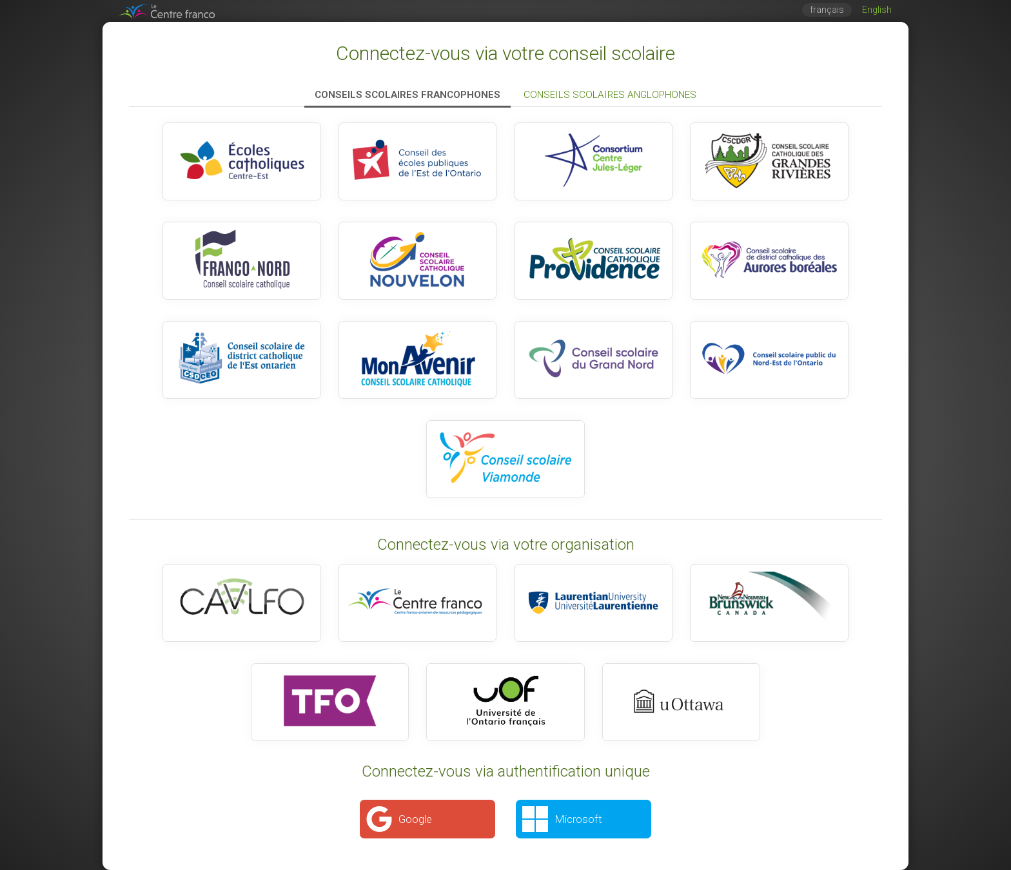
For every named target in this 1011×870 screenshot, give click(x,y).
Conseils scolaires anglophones (610, 95)
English (877, 10)
